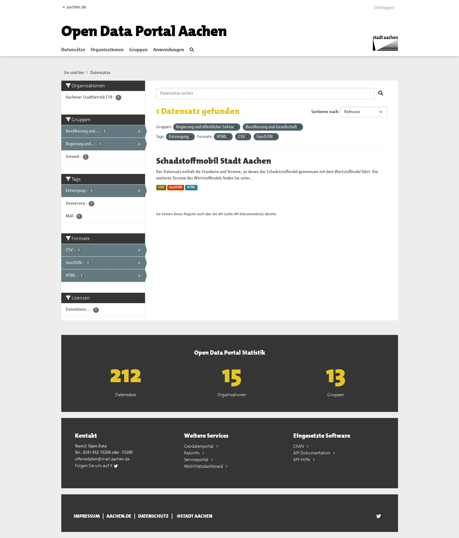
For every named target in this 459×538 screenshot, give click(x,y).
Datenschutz (153, 516)
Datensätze (73, 50)
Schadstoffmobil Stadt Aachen (213, 160)
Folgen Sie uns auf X (96, 465)
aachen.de (118, 516)
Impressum (87, 516)
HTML (191, 187)
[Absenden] (380, 93)
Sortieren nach (324, 112)
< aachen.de (74, 7)
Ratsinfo (192, 453)
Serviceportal (196, 459)
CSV (161, 187)
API (220, 214)
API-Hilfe (302, 459)
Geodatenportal (199, 446)
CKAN (299, 446)
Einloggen (384, 8)
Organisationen (107, 50)
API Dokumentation (312, 453)
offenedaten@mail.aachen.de (102, 459)
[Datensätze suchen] (265, 93)
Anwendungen (168, 50)
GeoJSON (175, 187)
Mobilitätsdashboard (204, 466)
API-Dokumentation (248, 214)
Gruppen (138, 50)
